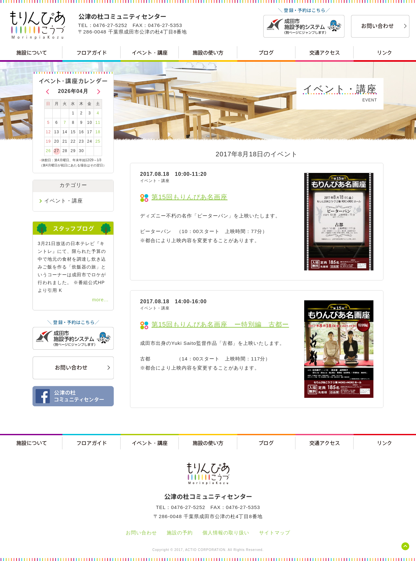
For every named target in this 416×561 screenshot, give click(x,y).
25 (98, 141)
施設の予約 (180, 532)
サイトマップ (274, 532)
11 (98, 122)
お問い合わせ (141, 532)
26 (48, 151)
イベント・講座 (63, 200)
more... (100, 299)
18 (98, 132)
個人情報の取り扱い (225, 532)
